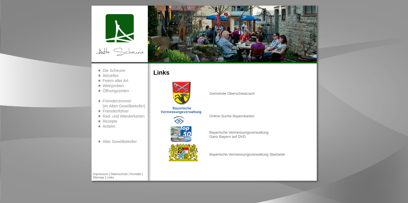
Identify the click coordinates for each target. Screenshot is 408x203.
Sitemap (98, 177)
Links (110, 177)
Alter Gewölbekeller (120, 141)
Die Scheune (114, 70)
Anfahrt (109, 126)
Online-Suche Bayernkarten (232, 116)
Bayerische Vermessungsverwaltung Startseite (247, 154)
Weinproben (113, 85)
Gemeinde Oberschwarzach (232, 93)
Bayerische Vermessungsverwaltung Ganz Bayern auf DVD (239, 134)
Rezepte (110, 121)
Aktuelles (111, 75)
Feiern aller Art (115, 80)
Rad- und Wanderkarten (124, 116)
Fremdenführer (116, 111)
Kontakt (135, 174)
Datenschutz (119, 174)
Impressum (100, 174)
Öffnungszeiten (116, 91)
